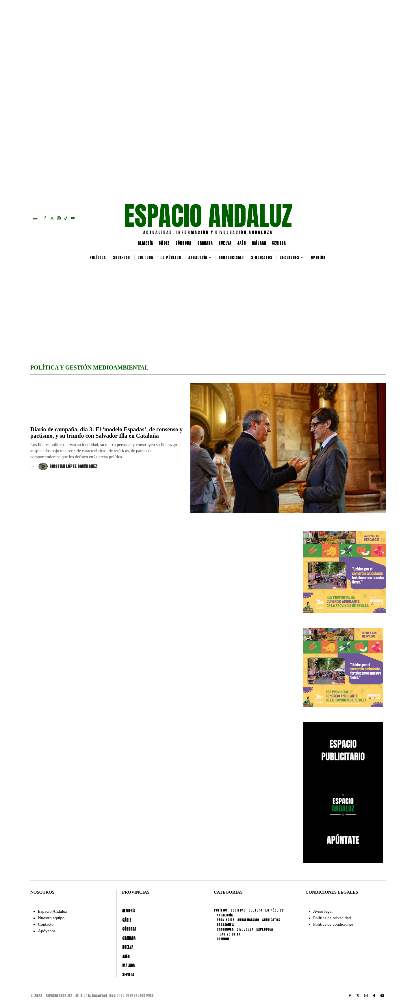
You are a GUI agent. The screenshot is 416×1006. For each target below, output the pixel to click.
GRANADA (205, 243)
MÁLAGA (259, 243)
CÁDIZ (164, 243)
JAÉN (241, 243)
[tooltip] (45, 218)
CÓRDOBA (183, 243)
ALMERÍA (145, 243)
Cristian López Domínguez (67, 466)
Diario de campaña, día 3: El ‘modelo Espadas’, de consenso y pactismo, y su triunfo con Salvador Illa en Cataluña (106, 432)
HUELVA (224, 243)
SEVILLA (279, 243)
